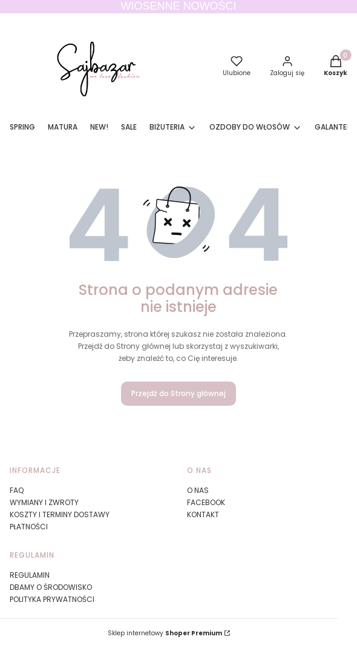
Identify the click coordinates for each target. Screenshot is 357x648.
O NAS (198, 490)
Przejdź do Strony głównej (178, 393)
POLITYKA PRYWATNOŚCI (52, 599)
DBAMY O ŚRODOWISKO (51, 587)
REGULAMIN (30, 575)
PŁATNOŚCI (29, 526)
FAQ (17, 490)
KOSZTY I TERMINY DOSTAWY (60, 514)
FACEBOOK (206, 502)
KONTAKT (203, 514)
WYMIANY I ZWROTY (44, 502)
